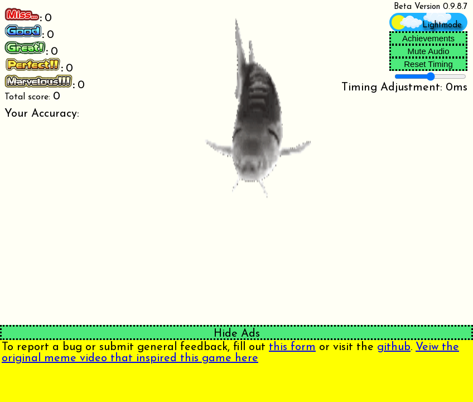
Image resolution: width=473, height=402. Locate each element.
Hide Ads (237, 333)
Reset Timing (428, 64)
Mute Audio (428, 51)
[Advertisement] (118, 382)
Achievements (428, 38)
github (394, 347)
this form (292, 347)
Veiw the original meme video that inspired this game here (230, 353)
